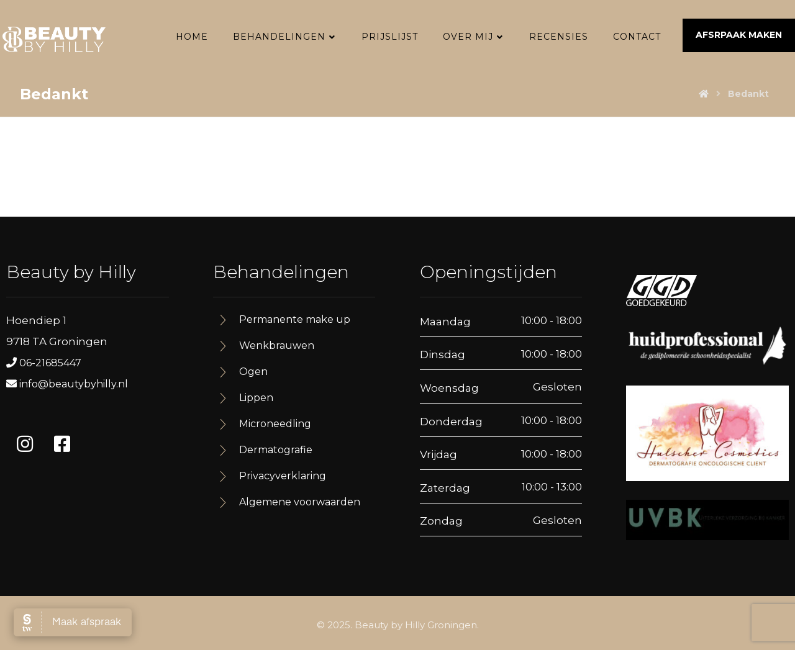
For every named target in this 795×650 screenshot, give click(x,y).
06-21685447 (50, 363)
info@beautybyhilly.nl (73, 384)
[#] (24, 444)
